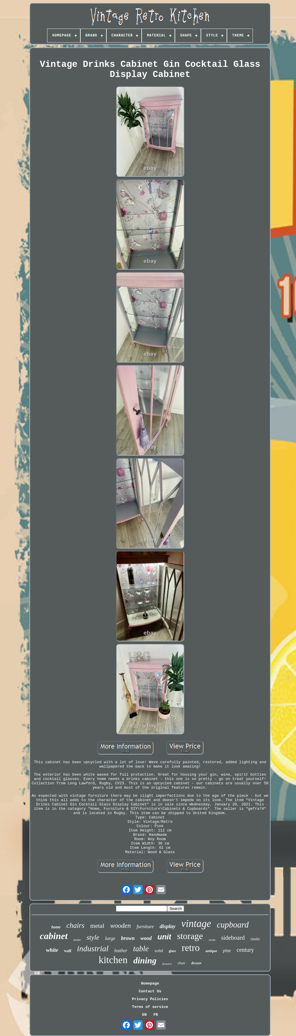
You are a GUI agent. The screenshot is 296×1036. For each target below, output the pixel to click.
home (56, 927)
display (167, 926)
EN (144, 1015)
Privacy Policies (150, 999)
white (52, 950)
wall (67, 951)
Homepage (150, 983)
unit (164, 936)
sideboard (233, 937)
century (245, 950)
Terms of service (150, 1007)
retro (190, 948)
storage (190, 936)
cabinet (54, 936)
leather (120, 950)
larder (77, 939)
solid (159, 950)
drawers (167, 963)
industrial (92, 948)
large (110, 938)
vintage (196, 923)
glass (172, 951)
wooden (120, 925)
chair (181, 963)
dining (144, 960)
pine (227, 950)
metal (97, 925)
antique (211, 951)
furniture (145, 926)
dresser (196, 963)
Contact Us (150, 991)
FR (155, 1015)
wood (146, 938)
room (212, 939)
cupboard (233, 924)
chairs (75, 925)
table (141, 948)
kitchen (113, 959)
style (92, 937)
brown (128, 938)
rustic (255, 938)
